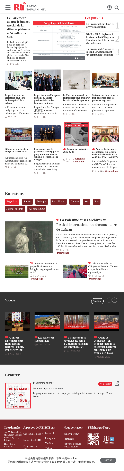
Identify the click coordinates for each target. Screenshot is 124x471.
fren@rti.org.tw (70, 434)
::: (6, 17)
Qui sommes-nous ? (33, 434)
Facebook (49, 433)
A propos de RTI (34, 427)
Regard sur (12, 201)
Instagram (49, 438)
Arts (86, 201)
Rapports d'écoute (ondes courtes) (75, 444)
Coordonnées (12, 427)
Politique (41, 201)
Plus (97, 201)
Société (27, 201)
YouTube (97, 301)
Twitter (48, 447)
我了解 (108, 460)
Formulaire (68, 438)
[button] (114, 300)
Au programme (37, 208)
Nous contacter (72, 427)
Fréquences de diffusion (30, 447)
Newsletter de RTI (32, 440)
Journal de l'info (14, 208)
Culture (75, 201)
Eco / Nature (58, 201)
